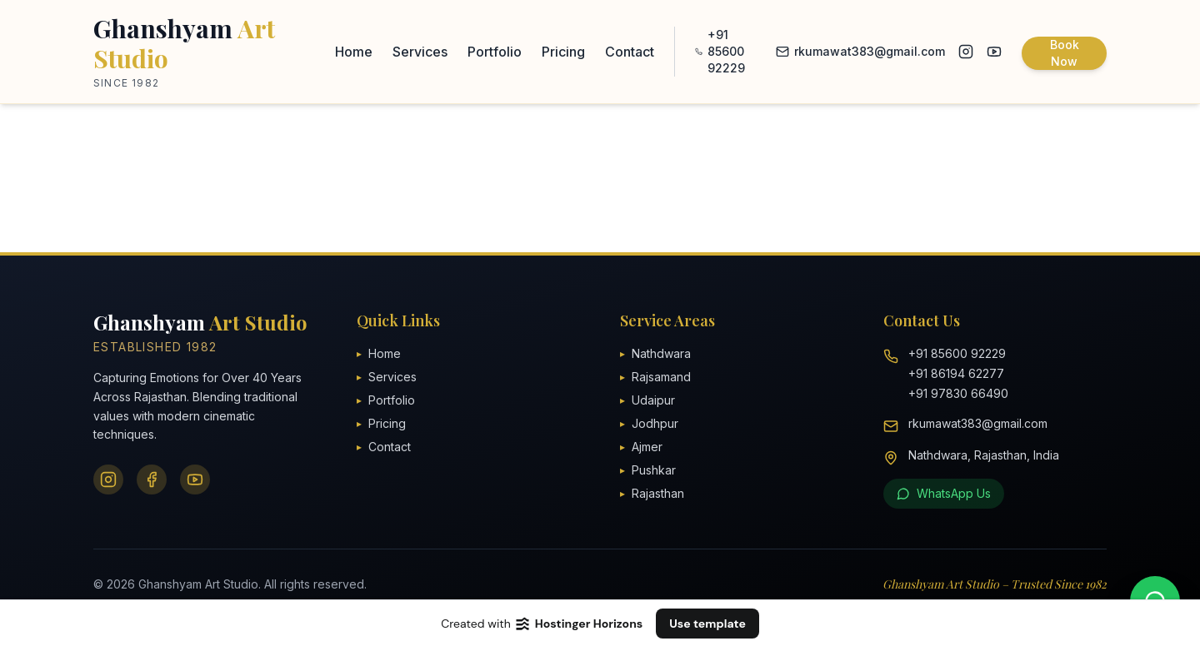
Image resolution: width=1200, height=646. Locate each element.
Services (420, 51)
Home (353, 51)
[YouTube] (195, 479)
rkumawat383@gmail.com (860, 51)
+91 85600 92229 (720, 51)
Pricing (563, 51)
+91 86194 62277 (956, 373)
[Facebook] (152, 479)
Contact (629, 51)
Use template (707, 623)
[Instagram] (108, 479)
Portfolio (495, 51)
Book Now (1064, 52)
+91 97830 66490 (958, 393)
